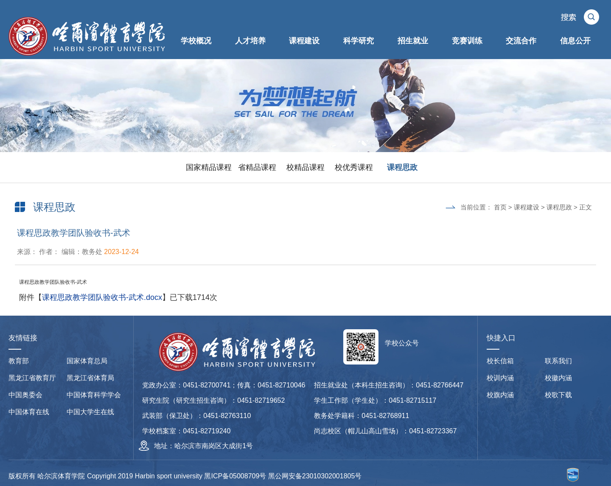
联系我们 (558, 360)
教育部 (18, 360)
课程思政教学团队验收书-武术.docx (102, 297)
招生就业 (413, 41)
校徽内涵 (558, 377)
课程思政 (402, 167)
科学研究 (358, 41)
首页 (500, 207)
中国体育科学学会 (94, 394)
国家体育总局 (87, 360)
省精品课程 (257, 167)
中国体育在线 (28, 411)
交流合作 (521, 41)
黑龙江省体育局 (90, 377)
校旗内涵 (500, 394)
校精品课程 (305, 167)
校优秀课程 (354, 167)
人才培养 (250, 41)
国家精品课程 (209, 167)
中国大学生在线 (90, 411)
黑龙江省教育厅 (32, 377)
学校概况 (196, 41)
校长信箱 (500, 360)
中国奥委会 (25, 394)
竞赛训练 (467, 41)
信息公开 (575, 41)
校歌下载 (558, 394)
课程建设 (304, 41)
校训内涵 (500, 377)
